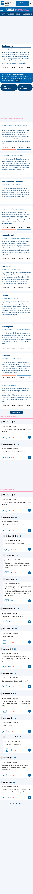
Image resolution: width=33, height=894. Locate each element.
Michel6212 (7, 629)
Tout (3, 14)
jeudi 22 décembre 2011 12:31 (12, 741)
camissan (6, 649)
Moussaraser (10, 737)
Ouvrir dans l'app (20, 3)
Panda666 (6, 517)
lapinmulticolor (8, 444)
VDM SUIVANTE (23, 87)
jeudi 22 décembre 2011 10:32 (10, 722)
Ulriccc (8, 579)
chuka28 (6, 758)
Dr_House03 (10, 536)
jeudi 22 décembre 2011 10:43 (12, 560)
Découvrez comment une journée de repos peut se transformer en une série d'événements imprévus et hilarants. (16, 78)
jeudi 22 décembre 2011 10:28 (10, 633)
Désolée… (6, 296)
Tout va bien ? (7, 266)
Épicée (18, 14)
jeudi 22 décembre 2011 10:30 (10, 678)
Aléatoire (10, 14)
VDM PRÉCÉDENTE (7, 87)
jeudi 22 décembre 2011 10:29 (10, 653)
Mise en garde (7, 327)
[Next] (22, 804)
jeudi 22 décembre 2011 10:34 (10, 786)
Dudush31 (6, 673)
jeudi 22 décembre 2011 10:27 (10, 426)
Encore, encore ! (16, 412)
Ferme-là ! (6, 356)
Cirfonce (9, 555)
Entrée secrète (7, 46)
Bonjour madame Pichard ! (12, 182)
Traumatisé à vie (8, 235)
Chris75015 (6, 718)
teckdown (6, 694)
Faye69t (6, 782)
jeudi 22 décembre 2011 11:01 (12, 583)
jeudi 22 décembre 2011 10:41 (12, 540)
